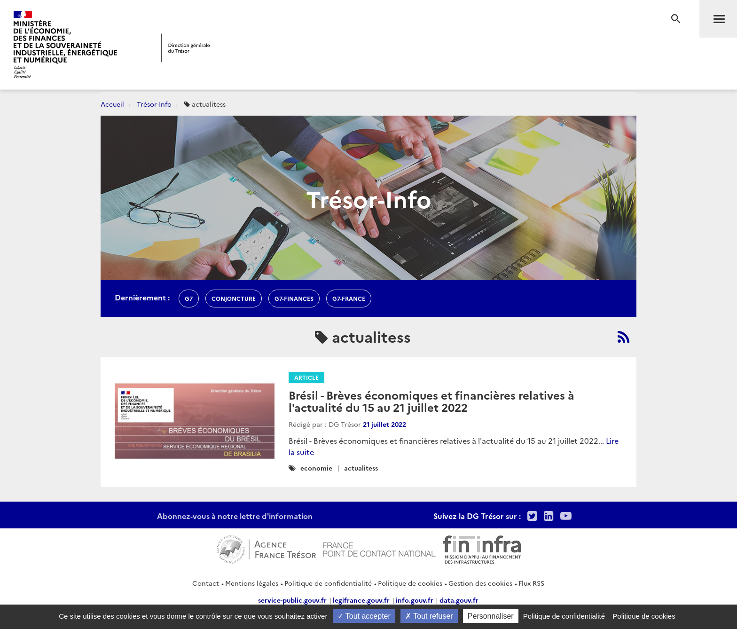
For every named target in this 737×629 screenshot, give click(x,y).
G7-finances (294, 298)
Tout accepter (364, 616)
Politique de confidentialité (328, 583)
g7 (189, 298)
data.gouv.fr (458, 600)
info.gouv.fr (414, 600)
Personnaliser (491, 616)
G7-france (348, 298)
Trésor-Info (154, 104)
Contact (205, 583)
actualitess (361, 467)
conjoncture (234, 298)
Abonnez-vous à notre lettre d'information (235, 515)
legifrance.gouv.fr (361, 600)
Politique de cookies (410, 583)
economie (316, 467)
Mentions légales (251, 583)
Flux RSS (531, 583)
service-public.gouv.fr (292, 600)
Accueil (112, 104)
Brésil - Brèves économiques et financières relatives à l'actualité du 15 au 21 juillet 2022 (431, 401)
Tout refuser (429, 616)
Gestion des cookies (480, 583)
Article (306, 377)
